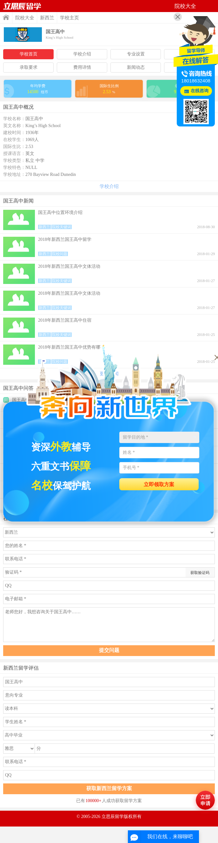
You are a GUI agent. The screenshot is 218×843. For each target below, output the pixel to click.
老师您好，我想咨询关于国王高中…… (109, 624)
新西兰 (47, 17)
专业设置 (136, 54)
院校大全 (24, 17)
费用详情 (82, 67)
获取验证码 (199, 572)
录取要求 (28, 67)
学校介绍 (82, 54)
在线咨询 (199, 90)
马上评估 (205, 800)
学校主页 (69, 17)
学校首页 (28, 54)
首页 (6, 17)
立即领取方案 (159, 484)
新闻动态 (136, 67)
